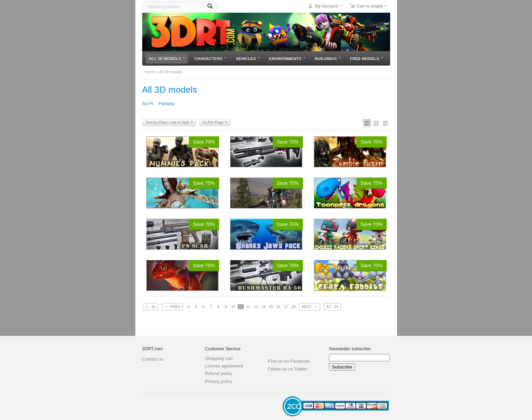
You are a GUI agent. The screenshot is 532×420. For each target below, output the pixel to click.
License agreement (224, 365)
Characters (210, 58)
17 (286, 307)
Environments (287, 58)
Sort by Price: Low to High (169, 122)
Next (309, 306)
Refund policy (218, 373)
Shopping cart (219, 358)
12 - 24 (332, 307)
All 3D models (167, 58)
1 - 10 (151, 307)
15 (271, 307)
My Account (326, 6)
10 (233, 307)
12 (248, 307)
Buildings (327, 58)
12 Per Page (215, 122)
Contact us (152, 359)
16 (278, 307)
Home (150, 72)
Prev (172, 306)
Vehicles (248, 58)
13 (256, 307)
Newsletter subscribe (350, 348)
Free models (366, 58)
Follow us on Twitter (287, 369)
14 (263, 307)
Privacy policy (218, 381)
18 (293, 307)
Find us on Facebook (288, 361)
